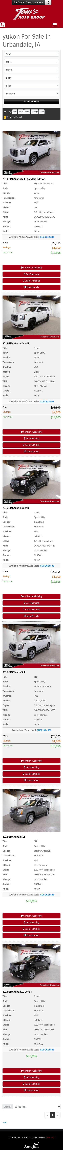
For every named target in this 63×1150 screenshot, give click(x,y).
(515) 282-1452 (44, 730)
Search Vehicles (31, 101)
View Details (31, 287)
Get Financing (31, 274)
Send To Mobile (31, 280)
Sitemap (50, 1137)
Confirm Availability (31, 267)
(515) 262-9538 (47, 237)
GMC (5, 1122)
